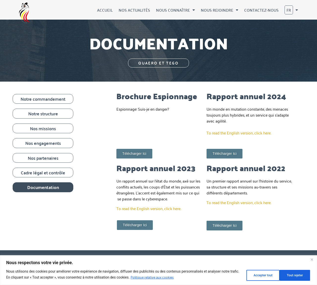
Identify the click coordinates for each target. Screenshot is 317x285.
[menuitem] (291, 9)
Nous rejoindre (219, 9)
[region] (158, 270)
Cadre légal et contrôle (43, 172)
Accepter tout (293, 275)
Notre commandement (43, 99)
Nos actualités (134, 9)
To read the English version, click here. (239, 132)
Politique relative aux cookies (161, 277)
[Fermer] (312, 260)
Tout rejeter (257, 275)
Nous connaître (175, 9)
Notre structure (43, 113)
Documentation (43, 187)
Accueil (105, 9)
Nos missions (43, 128)
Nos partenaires (43, 158)
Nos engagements (43, 143)
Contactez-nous (261, 9)
